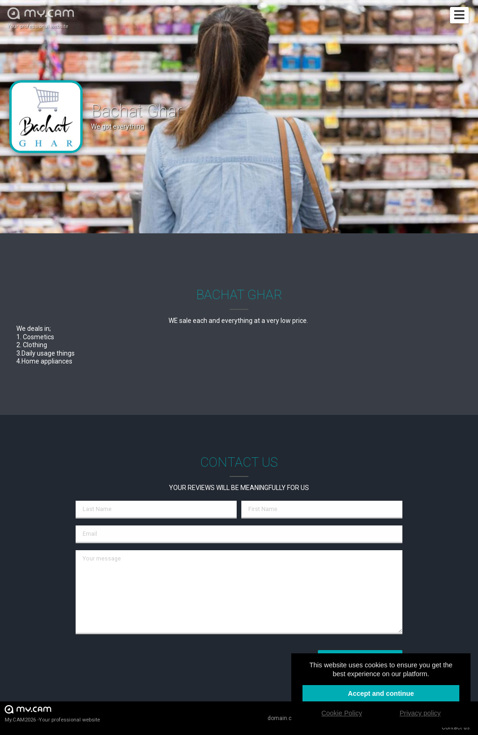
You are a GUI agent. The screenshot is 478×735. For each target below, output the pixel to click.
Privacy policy (420, 713)
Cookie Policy (341, 713)
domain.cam (283, 718)
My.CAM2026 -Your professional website (52, 713)
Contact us (456, 727)
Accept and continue (381, 693)
